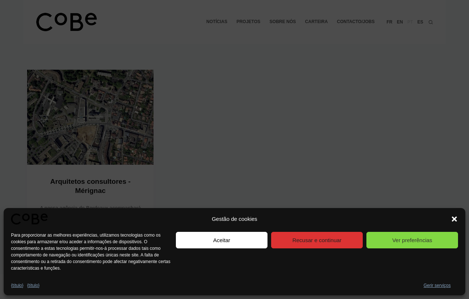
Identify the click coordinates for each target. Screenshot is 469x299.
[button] (454, 219)
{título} (17, 285)
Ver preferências (412, 240)
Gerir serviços (437, 285)
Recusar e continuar (316, 240)
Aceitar (221, 240)
